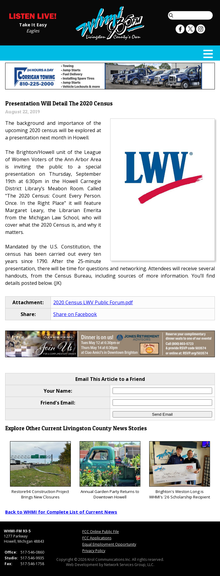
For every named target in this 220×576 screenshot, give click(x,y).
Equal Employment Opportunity (109, 544)
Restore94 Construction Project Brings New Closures (40, 470)
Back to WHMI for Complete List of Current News (61, 512)
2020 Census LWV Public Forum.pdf (93, 302)
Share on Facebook (75, 314)
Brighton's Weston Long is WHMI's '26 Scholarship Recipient (179, 470)
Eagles (32, 30)
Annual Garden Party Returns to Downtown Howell (110, 470)
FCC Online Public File (100, 531)
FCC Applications (96, 538)
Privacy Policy (93, 550)
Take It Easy (33, 24)
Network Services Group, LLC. (129, 564)
